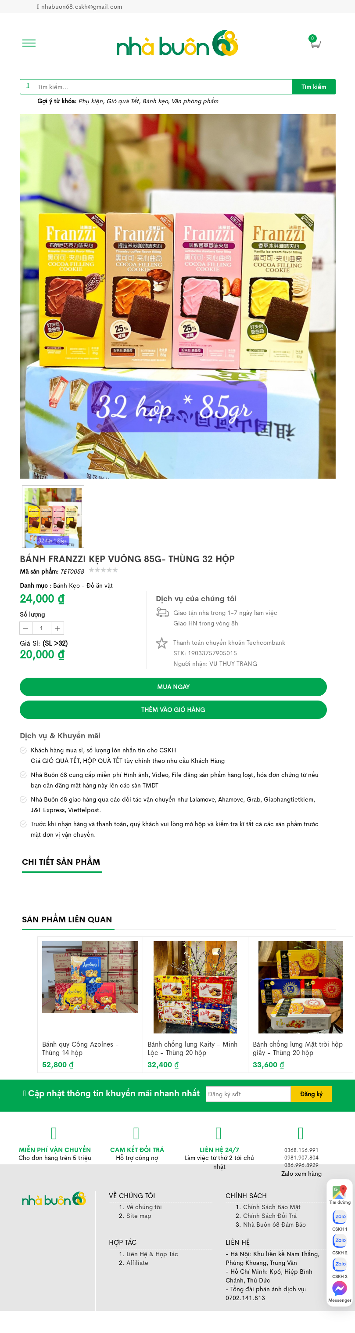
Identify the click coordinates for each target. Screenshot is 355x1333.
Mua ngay (173, 687)
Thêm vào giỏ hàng (173, 710)
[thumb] (53, 516)
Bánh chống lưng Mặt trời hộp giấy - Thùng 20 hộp (298, 1048)
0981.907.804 (301, 1157)
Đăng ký (311, 1094)
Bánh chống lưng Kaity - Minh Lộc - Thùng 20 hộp (192, 1048)
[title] (314, 86)
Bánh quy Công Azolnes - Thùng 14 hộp (80, 1048)
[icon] (26, 43)
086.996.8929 (301, 1165)
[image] (177, 43)
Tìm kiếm (313, 87)
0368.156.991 (301, 1150)
